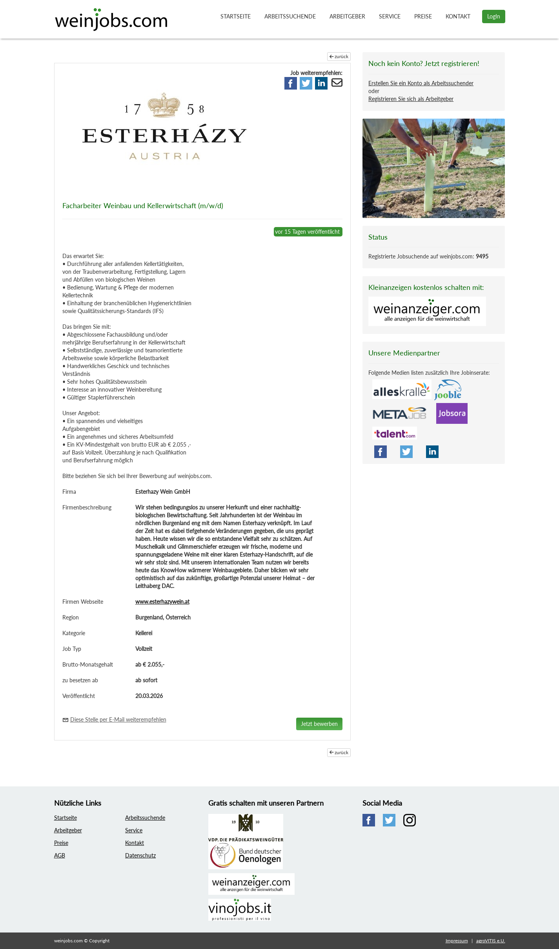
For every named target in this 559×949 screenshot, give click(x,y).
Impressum (457, 941)
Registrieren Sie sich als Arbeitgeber (410, 98)
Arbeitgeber (347, 16)
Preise (423, 16)
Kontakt (458, 16)
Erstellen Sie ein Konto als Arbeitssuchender (420, 83)
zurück (339, 56)
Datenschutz (140, 855)
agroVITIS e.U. (490, 941)
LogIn (493, 16)
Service (390, 16)
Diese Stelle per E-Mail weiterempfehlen (118, 719)
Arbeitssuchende (290, 16)
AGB (59, 855)
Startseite (235, 16)
